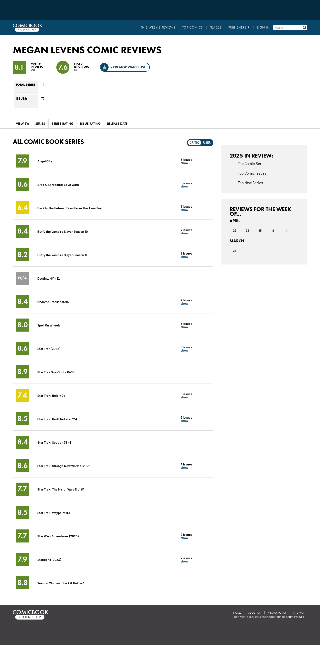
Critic (194, 142)
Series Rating (62, 124)
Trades (215, 27)
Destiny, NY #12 (48, 278)
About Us (254, 612)
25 (234, 250)
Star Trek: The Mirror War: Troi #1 (60, 489)
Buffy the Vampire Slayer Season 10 (62, 231)
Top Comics (192, 27)
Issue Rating (90, 124)
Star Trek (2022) (48, 348)
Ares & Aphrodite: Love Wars (58, 184)
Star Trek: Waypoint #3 (53, 512)
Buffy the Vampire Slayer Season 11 (62, 254)
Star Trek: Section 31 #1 (54, 442)
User (207, 142)
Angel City (44, 161)
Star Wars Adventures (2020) (58, 536)
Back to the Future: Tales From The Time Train (70, 208)
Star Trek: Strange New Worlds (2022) (64, 465)
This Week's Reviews (158, 27)
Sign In (263, 27)
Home (237, 612)
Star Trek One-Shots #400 (55, 372)
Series (40, 124)
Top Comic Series (252, 163)
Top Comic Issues (252, 173)
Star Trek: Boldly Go (51, 395)
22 (247, 230)
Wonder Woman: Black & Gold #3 (60, 583)
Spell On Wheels (48, 325)
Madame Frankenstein (53, 301)
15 (260, 230)
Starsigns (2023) (49, 559)
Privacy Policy (277, 612)
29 (234, 230)
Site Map (298, 612)
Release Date (117, 124)
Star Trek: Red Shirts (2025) (57, 419)
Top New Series (250, 182)
